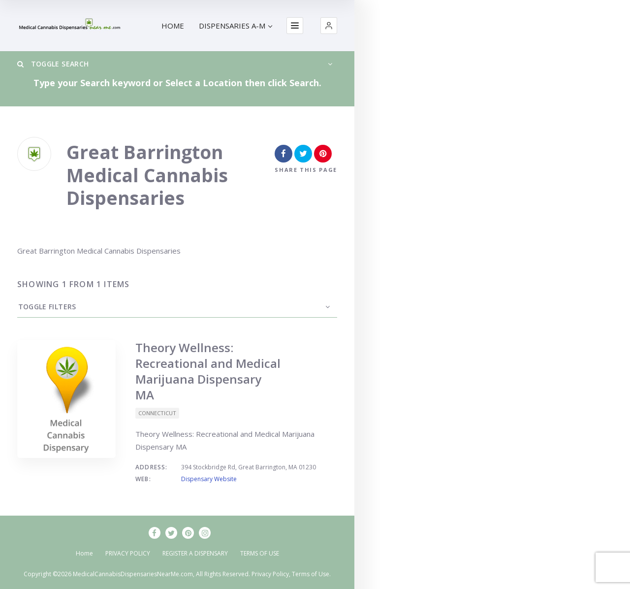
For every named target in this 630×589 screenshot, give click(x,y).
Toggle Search (53, 63)
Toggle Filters (46, 306)
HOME (172, 26)
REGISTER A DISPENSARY (195, 553)
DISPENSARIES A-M (235, 26)
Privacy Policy (270, 574)
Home (84, 553)
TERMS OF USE (259, 553)
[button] (328, 25)
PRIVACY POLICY (127, 553)
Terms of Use (310, 574)
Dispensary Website (209, 479)
